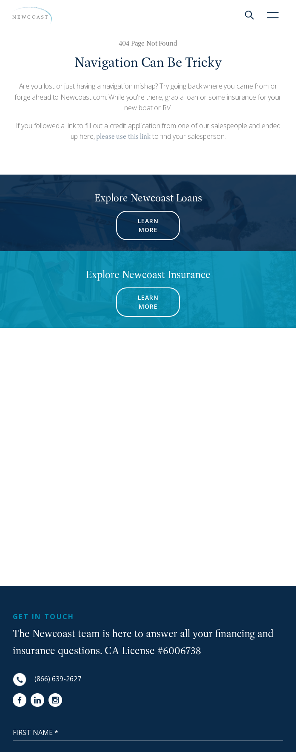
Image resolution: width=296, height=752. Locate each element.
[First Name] (148, 732)
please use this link (123, 136)
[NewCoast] (31, 15)
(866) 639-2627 (57, 678)
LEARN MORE (148, 225)
